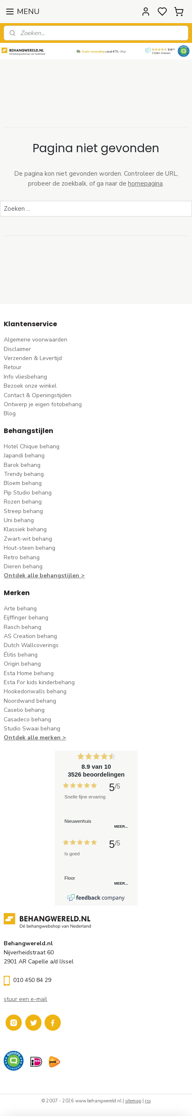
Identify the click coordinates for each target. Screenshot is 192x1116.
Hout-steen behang (29, 548)
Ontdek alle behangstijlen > (44, 575)
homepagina (145, 183)
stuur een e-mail (25, 999)
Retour (12, 367)
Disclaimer (17, 349)
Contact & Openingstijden (37, 395)
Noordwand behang (30, 701)
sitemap (133, 1101)
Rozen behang (23, 502)
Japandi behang (24, 455)
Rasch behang (22, 627)
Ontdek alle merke (30, 738)
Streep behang (23, 511)
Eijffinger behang (26, 618)
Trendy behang (24, 474)
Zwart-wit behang (28, 539)
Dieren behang (23, 566)
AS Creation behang (30, 636)
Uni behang (19, 520)
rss (148, 1101)
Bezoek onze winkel (30, 386)
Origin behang (22, 664)
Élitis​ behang (21, 655)
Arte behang (20, 608)
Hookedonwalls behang (35, 691)
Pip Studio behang (28, 493)
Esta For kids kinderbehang (39, 682)
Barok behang (22, 465)
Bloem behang (23, 483)
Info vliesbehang (25, 377)
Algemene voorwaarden (35, 340)
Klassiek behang (25, 529)
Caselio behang (24, 710)
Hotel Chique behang (31, 446)
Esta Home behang (29, 673)
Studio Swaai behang (32, 728)
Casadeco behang (27, 719)
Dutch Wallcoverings (31, 645)
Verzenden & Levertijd (33, 358)
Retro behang (22, 557)
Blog (10, 413)
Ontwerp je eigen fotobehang (43, 404)
